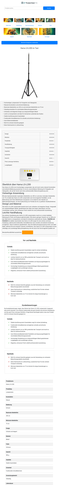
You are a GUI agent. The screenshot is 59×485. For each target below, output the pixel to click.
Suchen (49, 8)
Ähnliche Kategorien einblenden (29, 42)
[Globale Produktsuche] (23, 8)
